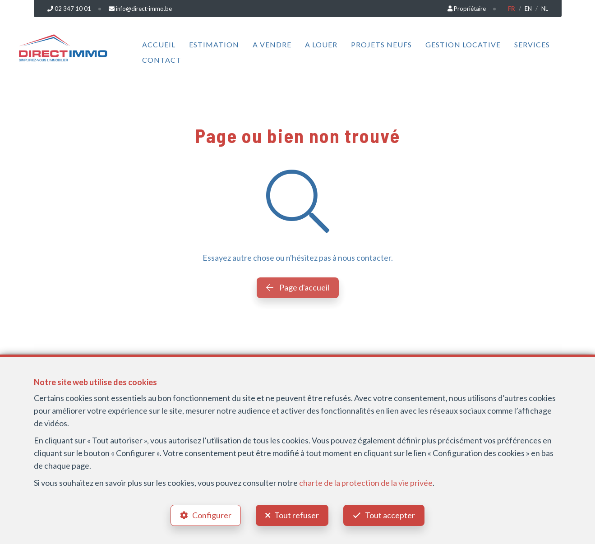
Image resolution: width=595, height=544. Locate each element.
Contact (161, 59)
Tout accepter (390, 515)
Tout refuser (296, 515)
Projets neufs (381, 44)
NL (544, 8)
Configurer (211, 515)
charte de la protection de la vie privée (366, 483)
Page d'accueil (297, 287)
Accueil (158, 44)
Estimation (214, 44)
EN (528, 8)
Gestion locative (463, 44)
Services (532, 44)
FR (511, 8)
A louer (321, 44)
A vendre (272, 44)
